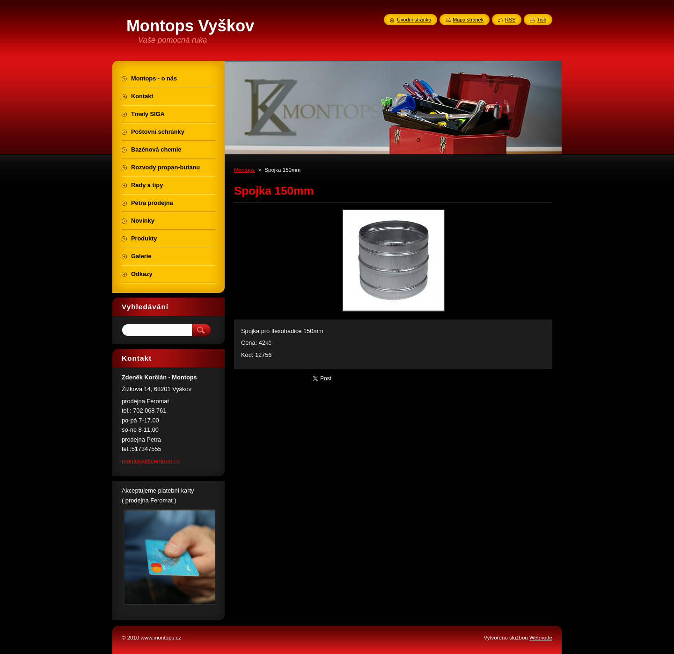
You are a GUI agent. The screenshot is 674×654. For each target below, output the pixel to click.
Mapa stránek (468, 19)
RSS (510, 19)
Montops (244, 170)
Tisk (541, 19)
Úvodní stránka (414, 19)
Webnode (540, 637)
